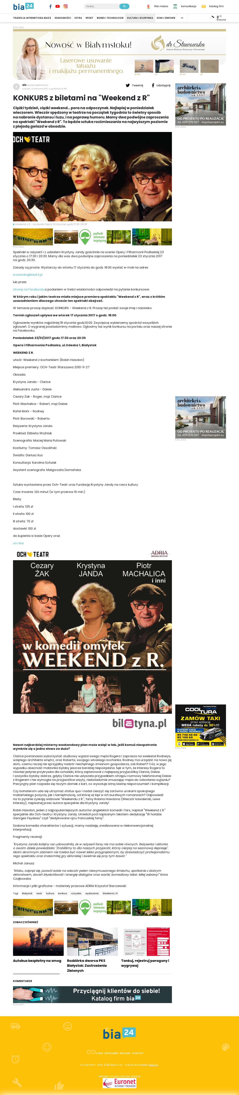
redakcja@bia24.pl (37, 85)
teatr (39, 893)
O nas (99, 1053)
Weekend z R (110, 893)
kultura (50, 893)
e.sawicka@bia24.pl (28, 275)
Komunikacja (188, 6)
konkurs (62, 893)
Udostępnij (161, 85)
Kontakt (138, 1053)
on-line (18, 543)
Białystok (27, 893)
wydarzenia (92, 893)
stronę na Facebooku (29, 289)
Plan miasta (161, 6)
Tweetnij (135, 85)
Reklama (125, 1053)
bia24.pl (154, 1065)
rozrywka (76, 893)
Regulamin (111, 1053)
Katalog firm (216, 6)
